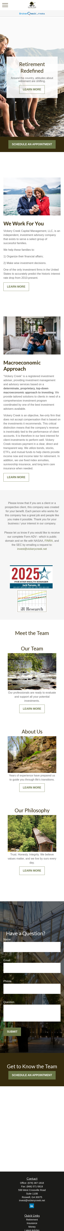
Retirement (32, 1219)
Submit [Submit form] (12, 1031)
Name (7, 939)
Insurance (32, 1223)
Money (31, 1226)
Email (6, 960)
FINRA (49, 540)
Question (8, 1002)
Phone (7, 981)
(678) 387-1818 (36, 1183)
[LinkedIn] (31, 1205)
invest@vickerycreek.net (32, 548)
